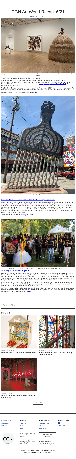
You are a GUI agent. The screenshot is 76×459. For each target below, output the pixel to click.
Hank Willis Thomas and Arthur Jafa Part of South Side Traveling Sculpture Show (28, 200)
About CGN (23, 423)
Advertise (41, 425)
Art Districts (4, 425)
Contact (22, 425)
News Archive (38, 402)
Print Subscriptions (44, 423)
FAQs (21, 428)
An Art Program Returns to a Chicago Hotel (15, 271)
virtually (23, 215)
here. (35, 92)
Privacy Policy (43, 428)
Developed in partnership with (38, 452)
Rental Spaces (5, 423)
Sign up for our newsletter (47, 435)
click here (29, 291)
